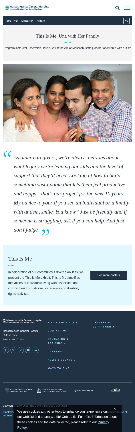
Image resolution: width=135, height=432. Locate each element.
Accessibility (27, 21)
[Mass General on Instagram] (21, 350)
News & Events (60, 360)
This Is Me (40, 21)
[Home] (28, 7)
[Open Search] (117, 8)
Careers (55, 351)
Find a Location (61, 322)
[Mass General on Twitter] (13, 350)
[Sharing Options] (126, 21)
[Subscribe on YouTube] (28, 350)
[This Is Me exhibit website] (108, 275)
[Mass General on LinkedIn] (36, 350)
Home (8, 21)
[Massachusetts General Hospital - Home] (22, 321)
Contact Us (57, 330)
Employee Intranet (9, 414)
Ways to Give (59, 368)
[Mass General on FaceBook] (6, 350)
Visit (16, 21)
